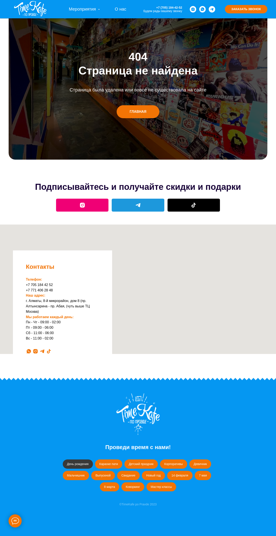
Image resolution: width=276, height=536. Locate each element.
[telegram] (212, 9)
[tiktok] (49, 351)
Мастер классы (161, 487)
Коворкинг (133, 487)
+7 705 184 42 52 (39, 285)
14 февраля (179, 475)
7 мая (203, 475)
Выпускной (103, 475)
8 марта (109, 487)
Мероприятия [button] (83, 9)
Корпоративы (173, 464)
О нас (120, 9)
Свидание (128, 475)
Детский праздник (141, 464)
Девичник (200, 464)
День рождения (78, 464)
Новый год (153, 475)
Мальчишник (76, 475)
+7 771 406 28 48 (39, 290)
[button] (246, 9)
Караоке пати (108, 464)
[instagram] (193, 9)
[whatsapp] (202, 9)
